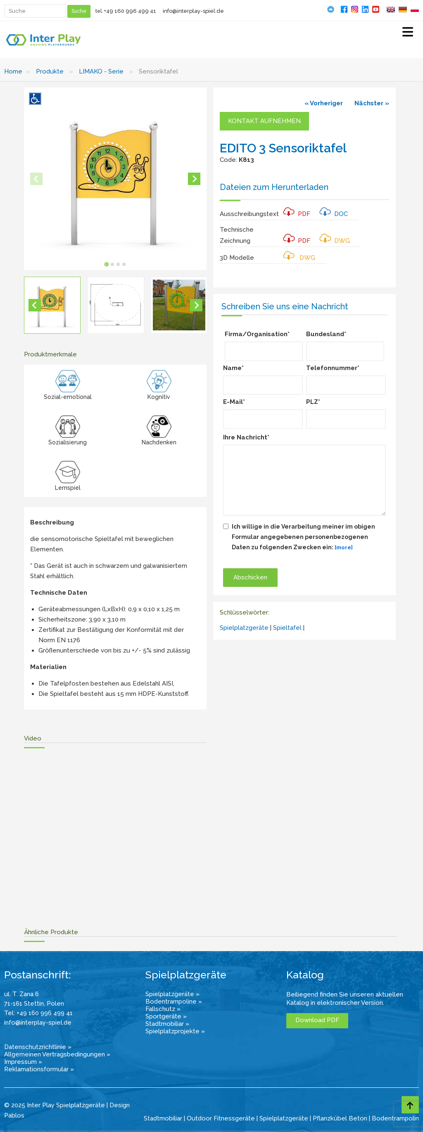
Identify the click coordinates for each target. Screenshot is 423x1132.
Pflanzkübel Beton (340, 1118)
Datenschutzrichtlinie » (37, 1047)
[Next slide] (194, 179)
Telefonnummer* (332, 368)
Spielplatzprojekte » (175, 1031)
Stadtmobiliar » (167, 1024)
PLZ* (313, 402)
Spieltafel (288, 627)
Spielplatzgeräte (244, 627)
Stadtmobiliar (163, 1118)
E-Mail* (234, 402)
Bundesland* (326, 334)
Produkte (50, 71)
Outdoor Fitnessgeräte (221, 1118)
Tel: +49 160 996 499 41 (38, 1013)
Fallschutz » (163, 1009)
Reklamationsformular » (39, 1069)
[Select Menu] (407, 33)
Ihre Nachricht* (246, 437)
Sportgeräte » (166, 1016)
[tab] (106, 264)
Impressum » (23, 1062)
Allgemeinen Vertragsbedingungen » (57, 1054)
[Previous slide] (36, 179)
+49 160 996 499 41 (130, 11)
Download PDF (317, 1020)
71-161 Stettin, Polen (34, 1003)
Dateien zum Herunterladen (274, 187)
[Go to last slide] (35, 305)
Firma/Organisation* (257, 334)
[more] (344, 547)
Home (13, 71)
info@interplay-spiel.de (193, 11)
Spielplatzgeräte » (172, 994)
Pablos (14, 1115)
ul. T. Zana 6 (21, 994)
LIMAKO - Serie (101, 71)
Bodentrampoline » (173, 1001)
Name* (233, 368)
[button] (52, 305)
